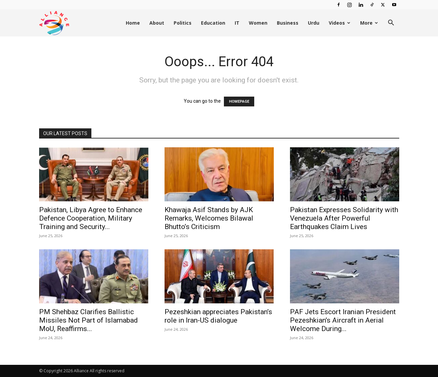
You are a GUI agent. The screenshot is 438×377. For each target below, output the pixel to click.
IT (237, 23)
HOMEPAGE (239, 101)
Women (258, 23)
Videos (339, 23)
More (369, 23)
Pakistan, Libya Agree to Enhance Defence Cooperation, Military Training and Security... (90, 218)
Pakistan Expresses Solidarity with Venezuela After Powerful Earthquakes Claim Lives (344, 218)
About (156, 23)
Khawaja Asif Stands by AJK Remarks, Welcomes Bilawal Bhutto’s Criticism (209, 218)
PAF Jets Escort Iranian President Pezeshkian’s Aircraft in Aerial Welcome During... (343, 320)
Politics (183, 23)
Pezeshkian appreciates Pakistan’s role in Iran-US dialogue (218, 316)
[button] (391, 23)
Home (133, 23)
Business (287, 23)
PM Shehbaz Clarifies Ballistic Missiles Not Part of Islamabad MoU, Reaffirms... (88, 320)
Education (213, 23)
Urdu (313, 23)
